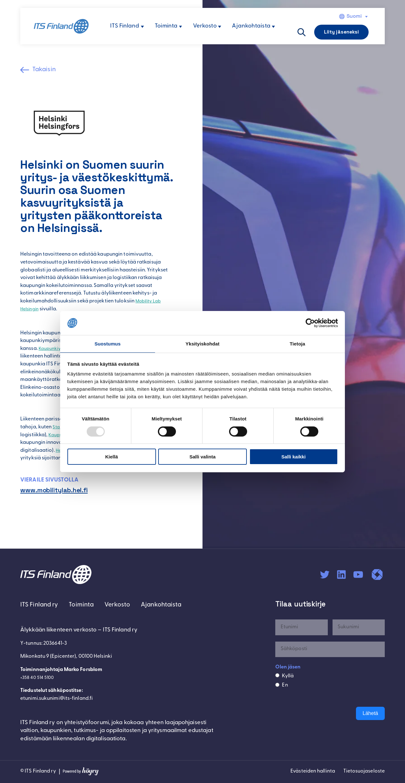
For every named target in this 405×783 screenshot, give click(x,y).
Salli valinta (203, 457)
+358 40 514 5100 (39, 679)
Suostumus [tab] (108, 343)
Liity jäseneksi (341, 32)
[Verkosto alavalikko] (219, 26)
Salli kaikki (293, 457)
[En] (277, 686)
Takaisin (46, 70)
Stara (59, 428)
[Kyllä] (277, 676)
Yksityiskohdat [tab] (202, 343)
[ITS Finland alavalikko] (142, 26)
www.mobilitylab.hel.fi (58, 491)
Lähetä (370, 714)
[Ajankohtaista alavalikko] (273, 26)
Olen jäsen (288, 668)
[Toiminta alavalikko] (180, 26)
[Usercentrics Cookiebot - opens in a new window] (310, 322)
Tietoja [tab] (297, 343)
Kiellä (111, 457)
